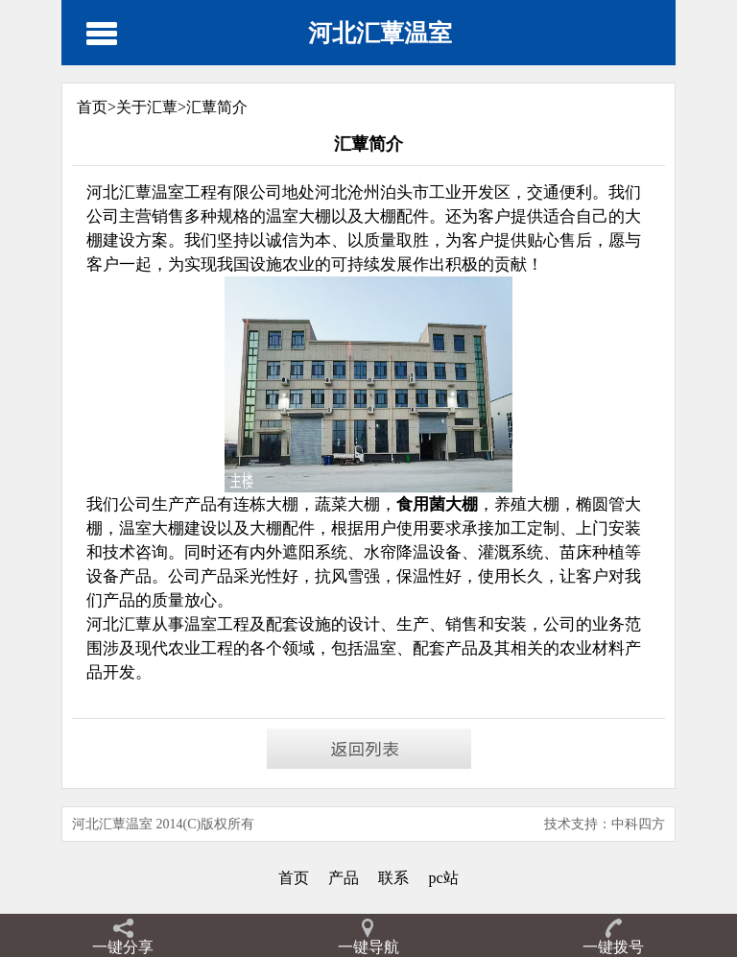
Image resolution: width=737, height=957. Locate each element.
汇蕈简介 (217, 107)
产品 (343, 878)
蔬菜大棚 (347, 504)
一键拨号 (613, 947)
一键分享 (123, 947)
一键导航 (368, 947)
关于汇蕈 (147, 107)
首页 (293, 878)
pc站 (443, 878)
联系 (393, 878)
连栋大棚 (265, 504)
